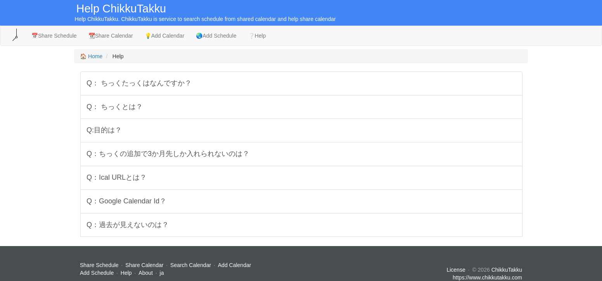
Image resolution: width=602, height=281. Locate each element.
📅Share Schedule (54, 36)
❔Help (257, 36)
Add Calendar (234, 265)
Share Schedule (99, 265)
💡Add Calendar (165, 36)
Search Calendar (191, 265)
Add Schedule (97, 273)
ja (162, 273)
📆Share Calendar (110, 36)
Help (126, 273)
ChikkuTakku (506, 270)
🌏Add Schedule (216, 36)
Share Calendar (144, 265)
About (145, 273)
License (455, 270)
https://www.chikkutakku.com (487, 277)
